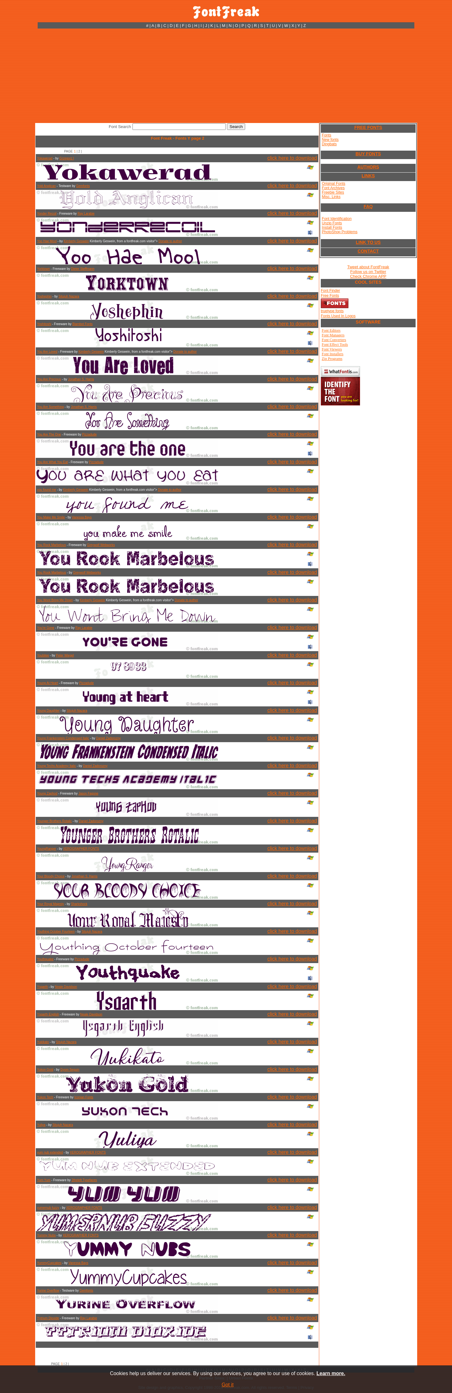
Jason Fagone (88, 793)
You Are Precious (49, 379)
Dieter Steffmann (82, 269)
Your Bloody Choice (50, 876)
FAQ (368, 206)
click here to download (292, 158)
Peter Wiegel (65, 655)
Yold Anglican (46, 186)
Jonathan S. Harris (81, 379)
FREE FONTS (368, 127)
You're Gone (45, 628)
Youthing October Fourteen (56, 931)
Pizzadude (89, 434)
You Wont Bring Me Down (55, 600)
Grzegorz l (66, 158)
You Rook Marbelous (51, 572)
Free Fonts (330, 295)
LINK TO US (368, 242)
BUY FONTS (368, 153)
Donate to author (170, 241)
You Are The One (49, 434)
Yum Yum (44, 1180)
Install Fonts (332, 227)
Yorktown (43, 269)
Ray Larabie (86, 213)
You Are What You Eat (52, 462)
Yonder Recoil (46, 213)
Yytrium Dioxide (48, 1318)
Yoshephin (44, 296)
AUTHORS (368, 166)
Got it (228, 1384)
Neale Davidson (66, 986)
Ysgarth (42, 986)
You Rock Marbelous (51, 545)
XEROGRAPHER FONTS (81, 848)
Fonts (326, 135)
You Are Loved (47, 351)
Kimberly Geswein (76, 241)
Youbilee (43, 655)
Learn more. (330, 1373)
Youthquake (45, 959)
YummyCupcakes (49, 1263)
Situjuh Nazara (69, 296)
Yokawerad (44, 158)
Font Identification (337, 219)
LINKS (368, 175)
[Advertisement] (226, 76)
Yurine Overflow (48, 1290)
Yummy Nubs (46, 1235)
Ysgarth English (48, 1014)
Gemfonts (83, 186)
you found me (46, 489)
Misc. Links (331, 197)
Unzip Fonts (332, 223)
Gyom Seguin (69, 1069)
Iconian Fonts (83, 1097)
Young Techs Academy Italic (56, 766)
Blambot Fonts (82, 324)
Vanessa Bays (82, 517)
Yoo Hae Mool (46, 241)
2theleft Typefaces (84, 1180)
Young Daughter (48, 710)
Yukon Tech (45, 1097)
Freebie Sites (333, 192)
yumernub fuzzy (48, 1207)
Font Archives (333, 188)
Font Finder (330, 290)
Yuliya (41, 1125)
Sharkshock (79, 904)
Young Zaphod (47, 793)
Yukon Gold (45, 1069)
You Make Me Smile (51, 517)
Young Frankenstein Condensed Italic (63, 738)
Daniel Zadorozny (108, 738)
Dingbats (329, 144)
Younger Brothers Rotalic (54, 821)
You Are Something (50, 407)
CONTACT (368, 251)
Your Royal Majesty (50, 904)
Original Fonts (333, 183)
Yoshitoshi (44, 324)
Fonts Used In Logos (338, 316)
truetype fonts (332, 311)
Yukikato (43, 1042)
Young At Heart (47, 683)
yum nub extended (50, 1152)
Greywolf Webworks (101, 545)
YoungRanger (46, 848)
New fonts (330, 139)
